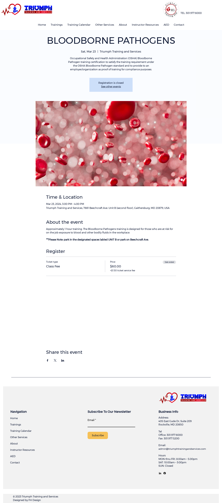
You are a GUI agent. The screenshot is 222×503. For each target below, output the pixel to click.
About (14, 443)
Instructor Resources (22, 449)
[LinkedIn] (160, 473)
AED (13, 456)
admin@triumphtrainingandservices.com (182, 448)
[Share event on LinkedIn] (62, 360)
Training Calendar (20, 430)
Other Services (18, 437)
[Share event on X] (55, 360)
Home (14, 418)
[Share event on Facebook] (47, 360)
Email (91, 420)
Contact (15, 462)
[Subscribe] (98, 435)
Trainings (15, 424)
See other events (111, 86)
